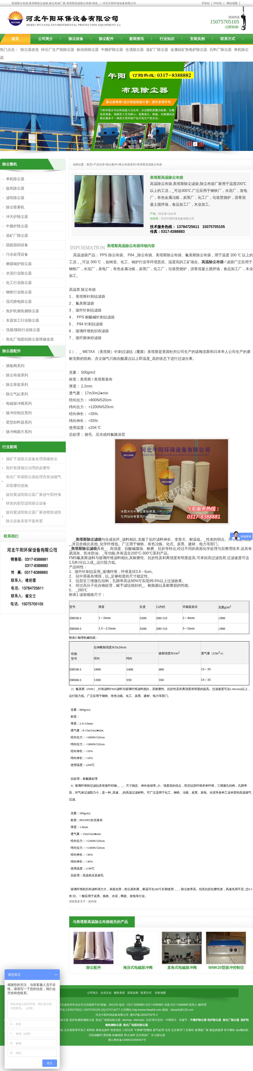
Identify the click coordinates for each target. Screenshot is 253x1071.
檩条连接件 (103, 1030)
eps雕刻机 (242, 1030)
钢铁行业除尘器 (19, 292)
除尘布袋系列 (127, 164)
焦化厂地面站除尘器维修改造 (30, 339)
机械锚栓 (117, 1035)
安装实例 (197, 39)
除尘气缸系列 (17, 394)
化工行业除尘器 (19, 283)
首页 (15, 39)
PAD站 (218, 3)
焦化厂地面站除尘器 (108, 1020)
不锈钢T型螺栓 (143, 1030)
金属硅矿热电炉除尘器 (188, 50)
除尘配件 (106, 39)
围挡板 (107, 1035)
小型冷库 (127, 1030)
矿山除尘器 (158, 1035)
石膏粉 (190, 1030)
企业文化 (106, 992)
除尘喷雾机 (15, 207)
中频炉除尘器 (112, 50)
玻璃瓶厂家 (202, 1030)
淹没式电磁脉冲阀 (137, 968)
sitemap (127, 1020)
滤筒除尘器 (15, 198)
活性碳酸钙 (96, 1035)
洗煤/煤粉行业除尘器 (23, 330)
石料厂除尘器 (221, 50)
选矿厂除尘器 (157, 50)
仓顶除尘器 (134, 50)
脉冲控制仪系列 (19, 413)
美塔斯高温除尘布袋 (149, 164)
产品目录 (99, 164)
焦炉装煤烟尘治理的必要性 (28, 468)
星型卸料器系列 (19, 422)
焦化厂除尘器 (60, 1020)
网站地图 (232, 3)
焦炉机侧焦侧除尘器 (22, 311)
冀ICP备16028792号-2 (144, 1014)
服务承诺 (119, 992)
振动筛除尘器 (88, 50)
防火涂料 (129, 1035)
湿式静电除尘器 (19, 301)
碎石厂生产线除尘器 (57, 50)
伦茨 (167, 1030)
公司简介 (45, 39)
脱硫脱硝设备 (17, 245)
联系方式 (227, 39)
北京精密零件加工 (75, 1030)
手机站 (205, 3)
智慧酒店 (115, 1030)
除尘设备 (76, 39)
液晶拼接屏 (216, 1030)
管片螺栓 (229, 1030)
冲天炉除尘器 (17, 217)
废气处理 (158, 1030)
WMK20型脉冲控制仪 (226, 968)
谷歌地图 (160, 992)
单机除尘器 (15, 179)
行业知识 (167, 39)
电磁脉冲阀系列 (19, 403)
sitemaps (138, 1020)
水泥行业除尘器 (19, 273)
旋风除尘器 (15, 188)
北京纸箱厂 (143, 1035)
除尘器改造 (29, 50)
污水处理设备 (17, 254)
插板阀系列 (15, 366)
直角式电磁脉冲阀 (182, 968)
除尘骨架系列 (17, 385)
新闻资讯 (136, 39)
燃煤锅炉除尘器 (19, 264)
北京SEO (151, 1020)
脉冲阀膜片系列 (19, 432)
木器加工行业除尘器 (22, 320)
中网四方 (171, 1020)
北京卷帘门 (178, 1030)
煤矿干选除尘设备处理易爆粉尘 (32, 459)
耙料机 (91, 1030)
